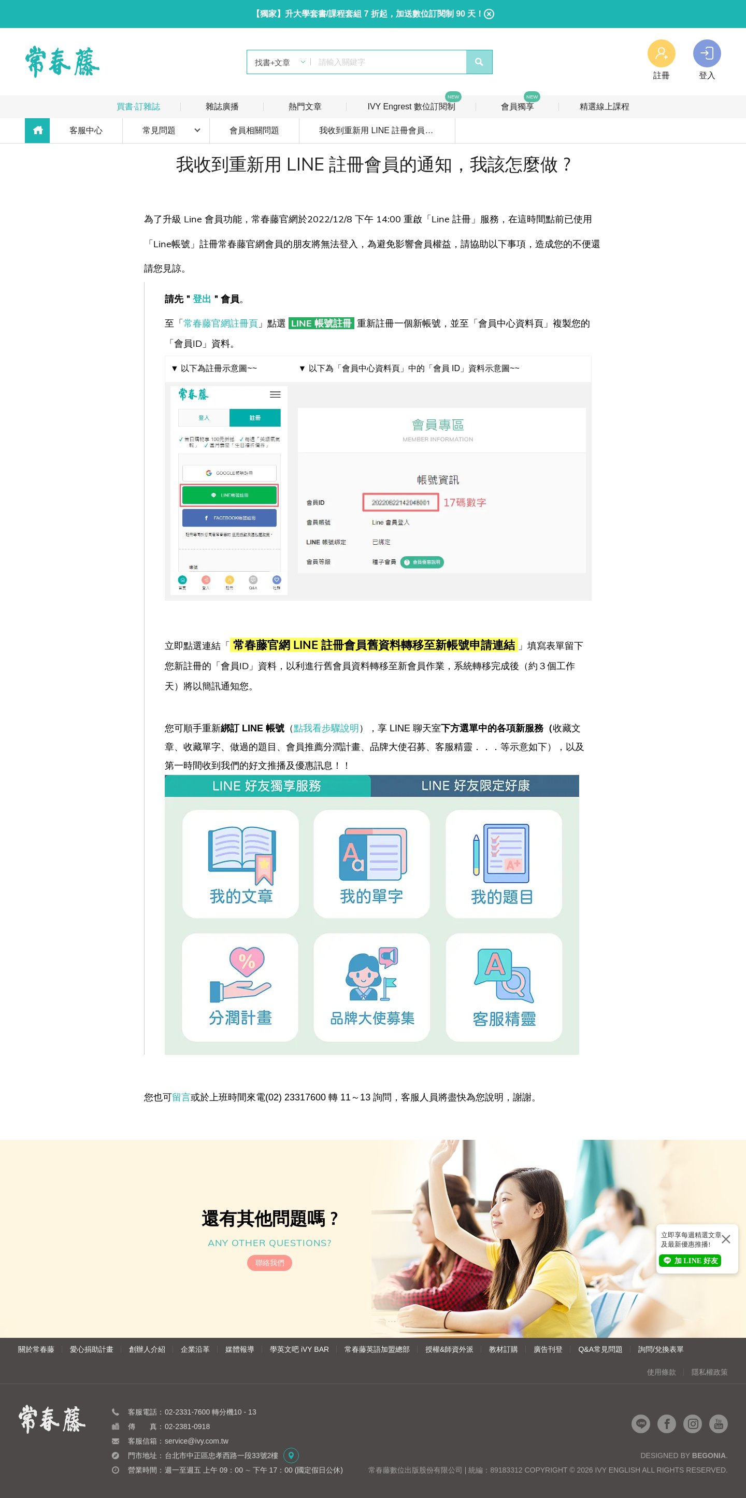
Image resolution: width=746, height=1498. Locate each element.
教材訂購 (503, 1349)
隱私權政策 (710, 1372)
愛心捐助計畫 (91, 1349)
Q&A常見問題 (600, 1349)
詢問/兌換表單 (661, 1349)
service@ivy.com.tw (196, 1441)
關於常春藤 (36, 1349)
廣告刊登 (548, 1349)
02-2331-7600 (187, 1412)
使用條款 (661, 1372)
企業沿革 (195, 1349)
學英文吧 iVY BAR (299, 1349)
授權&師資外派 (449, 1349)
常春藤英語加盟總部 (377, 1349)
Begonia (709, 1455)
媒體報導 (239, 1349)
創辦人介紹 (147, 1349)
